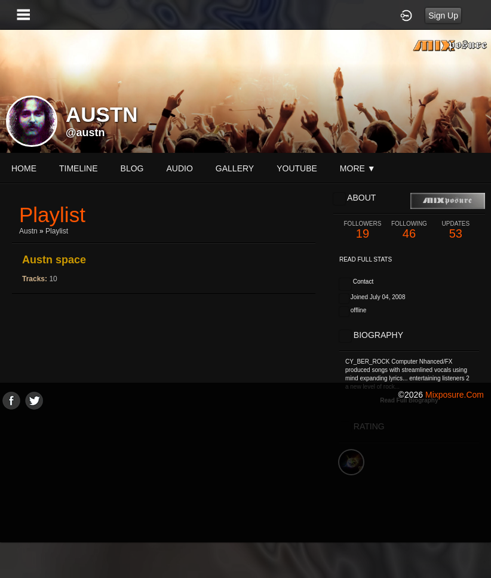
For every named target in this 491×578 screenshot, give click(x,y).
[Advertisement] (245, 493)
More (358, 168)
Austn (28, 231)
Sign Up (443, 15)
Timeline (78, 168)
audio (179, 168)
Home (23, 168)
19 (362, 230)
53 (455, 230)
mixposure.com (454, 394)
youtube (297, 168)
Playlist (56, 231)
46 (409, 230)
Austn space (54, 260)
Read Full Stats (365, 259)
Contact (363, 281)
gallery (235, 168)
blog (132, 168)
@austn (85, 133)
